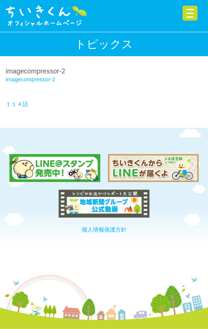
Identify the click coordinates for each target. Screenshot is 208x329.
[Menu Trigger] (190, 13)
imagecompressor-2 (30, 79)
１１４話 (17, 104)
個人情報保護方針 (104, 229)
